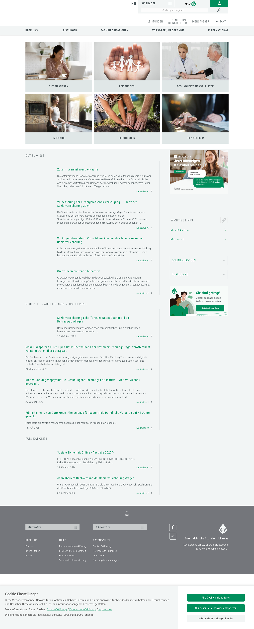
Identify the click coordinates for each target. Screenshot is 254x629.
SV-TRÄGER (53, 582)
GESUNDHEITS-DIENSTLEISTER (177, 21)
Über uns (31, 30)
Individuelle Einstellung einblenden (215, 618)
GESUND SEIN (127, 138)
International (218, 30)
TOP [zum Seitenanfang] (127, 569)
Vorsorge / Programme (168, 30)
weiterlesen (144, 191)
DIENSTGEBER (200, 21)
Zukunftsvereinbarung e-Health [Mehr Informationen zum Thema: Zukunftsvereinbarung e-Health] (77, 169)
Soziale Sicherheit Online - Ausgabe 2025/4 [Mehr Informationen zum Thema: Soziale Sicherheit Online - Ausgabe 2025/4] (86, 466)
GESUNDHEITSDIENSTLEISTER (195, 86)
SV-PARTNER (120, 582)
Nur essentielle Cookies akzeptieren (216, 608)
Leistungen (69, 30)
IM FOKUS (59, 138)
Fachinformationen (114, 30)
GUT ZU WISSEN (58, 86)
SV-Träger (156, 3)
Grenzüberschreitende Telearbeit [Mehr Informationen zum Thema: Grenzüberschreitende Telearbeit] (78, 276)
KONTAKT (220, 21)
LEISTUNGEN (155, 21)
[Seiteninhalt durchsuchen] (174, 10)
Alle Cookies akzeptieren (216, 597)
